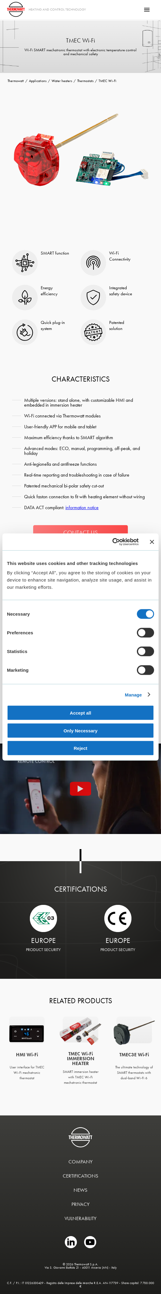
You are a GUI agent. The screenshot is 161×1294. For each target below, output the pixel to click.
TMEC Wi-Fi (107, 81)
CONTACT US (80, 533)
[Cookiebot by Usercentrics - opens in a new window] (112, 542)
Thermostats (85, 81)
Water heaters (62, 81)
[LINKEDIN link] (71, 1247)
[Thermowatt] (16, 9)
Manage (133, 694)
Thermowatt (16, 81)
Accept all (80, 712)
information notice (82, 507)
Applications (37, 81)
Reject (80, 748)
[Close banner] (152, 542)
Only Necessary (81, 730)
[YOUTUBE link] (90, 1247)
